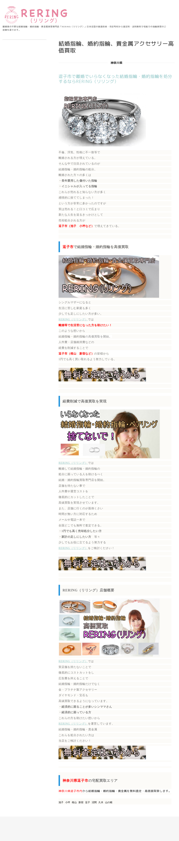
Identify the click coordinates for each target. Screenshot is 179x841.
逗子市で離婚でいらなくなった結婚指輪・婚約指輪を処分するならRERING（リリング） (115, 78)
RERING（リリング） (73, 319)
